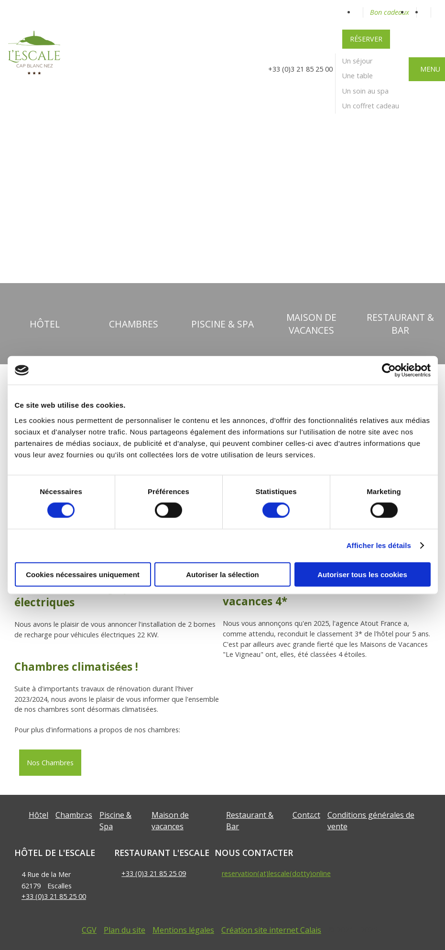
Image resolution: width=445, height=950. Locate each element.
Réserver (366, 38)
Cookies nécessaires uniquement (83, 574)
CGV (89, 930)
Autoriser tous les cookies (362, 574)
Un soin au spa (365, 90)
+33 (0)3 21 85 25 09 (153, 873)
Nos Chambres (50, 762)
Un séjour (357, 60)
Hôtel (38, 815)
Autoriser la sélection (222, 574)
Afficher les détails (379, 545)
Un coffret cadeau (370, 105)
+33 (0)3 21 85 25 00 (54, 896)
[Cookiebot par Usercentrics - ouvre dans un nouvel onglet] (389, 370)
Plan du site (124, 930)
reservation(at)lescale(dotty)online (276, 873)
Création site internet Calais (271, 930)
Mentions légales (183, 930)
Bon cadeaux (389, 12)
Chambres (73, 815)
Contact (306, 815)
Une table (357, 75)
